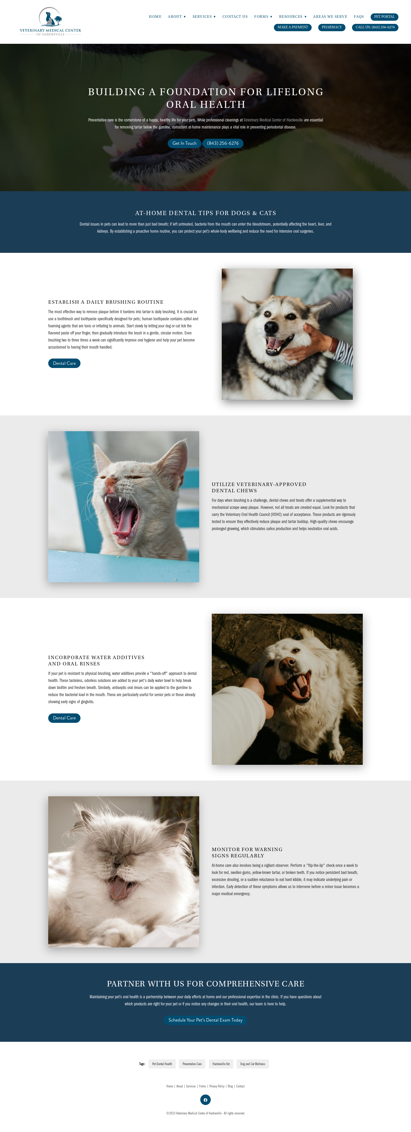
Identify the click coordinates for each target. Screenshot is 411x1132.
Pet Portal (384, 17)
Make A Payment (293, 27)
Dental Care (64, 363)
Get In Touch (184, 143)
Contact (240, 1086)
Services (191, 1086)
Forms (202, 1086)
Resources (293, 17)
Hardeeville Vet (221, 1063)
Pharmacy (332, 27)
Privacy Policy (216, 1086)
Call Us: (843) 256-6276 (375, 27)
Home (155, 17)
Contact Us (235, 17)
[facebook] (205, 1099)
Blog (230, 1086)
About (177, 17)
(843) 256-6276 (223, 143)
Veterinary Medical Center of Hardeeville (273, 120)
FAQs (359, 17)
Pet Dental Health (162, 1063)
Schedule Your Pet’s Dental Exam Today (205, 1020)
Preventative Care (192, 1063)
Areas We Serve (330, 17)
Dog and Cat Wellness (252, 1063)
